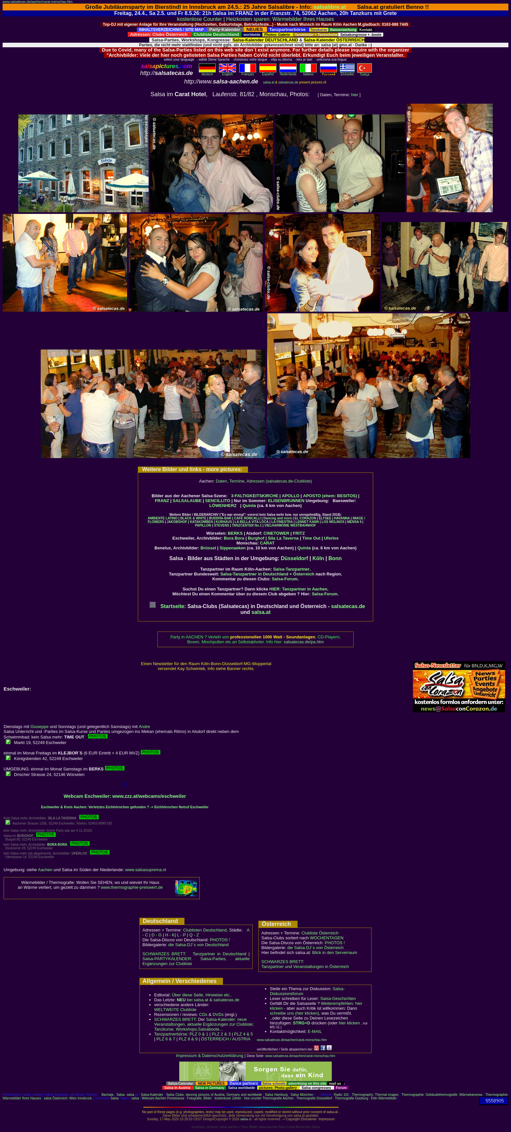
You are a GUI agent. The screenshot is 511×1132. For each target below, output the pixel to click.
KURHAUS (224, 522)
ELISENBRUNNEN (286, 500)
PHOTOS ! (220, 939)
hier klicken (349, 1022)
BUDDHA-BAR (220, 518)
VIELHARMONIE (276, 525)
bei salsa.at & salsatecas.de (208, 999)
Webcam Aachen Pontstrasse (163, 1098)
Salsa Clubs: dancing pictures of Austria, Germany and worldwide (214, 1094)
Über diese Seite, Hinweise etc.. (202, 994)
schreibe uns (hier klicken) (294, 1013)
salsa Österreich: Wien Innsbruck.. (69, 1098)
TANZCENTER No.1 (247, 525)
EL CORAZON (305, 518)
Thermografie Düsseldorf (314, 1098)
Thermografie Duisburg (351, 1098)
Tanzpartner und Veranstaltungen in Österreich (305, 966)
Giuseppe (39, 726)
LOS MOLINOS (333, 522)
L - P (181, 934)
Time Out (311, 538)
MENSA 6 (354, 522)
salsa (130, 1094)
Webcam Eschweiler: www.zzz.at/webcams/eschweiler (125, 796)
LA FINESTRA (282, 522)
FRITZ (299, 533)
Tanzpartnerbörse (170, 1034)
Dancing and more (277, 518)
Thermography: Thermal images (375, 1094)
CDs (203, 1014)
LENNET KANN (307, 522)
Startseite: (167, 606)
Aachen (45, 869)
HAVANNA (342, 518)
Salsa (120, 1094)
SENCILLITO (217, 500)
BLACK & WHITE (193, 518)
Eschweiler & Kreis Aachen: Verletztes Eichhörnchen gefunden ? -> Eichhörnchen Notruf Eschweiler (125, 807)
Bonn (335, 558)
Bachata (107, 1094)
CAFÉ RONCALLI (247, 518)
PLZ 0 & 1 (198, 1034)
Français (247, 72)
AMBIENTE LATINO (162, 518)
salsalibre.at (330, 7)
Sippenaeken (233, 547)
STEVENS (221, 525)
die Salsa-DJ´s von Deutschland (198, 944)
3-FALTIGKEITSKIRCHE (254, 495)
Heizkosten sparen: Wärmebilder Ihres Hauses (280, 19)
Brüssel (208, 547)
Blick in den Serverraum (334, 952)
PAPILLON (203, 525)
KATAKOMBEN (201, 522)
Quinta (249, 505)
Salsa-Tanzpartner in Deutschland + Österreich (267, 574)
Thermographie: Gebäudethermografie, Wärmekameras (442, 1094)
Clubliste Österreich (319, 933)
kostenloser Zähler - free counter (238, 1098)
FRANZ (162, 500)
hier (354, 94)
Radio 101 (341, 1094)
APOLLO (290, 495)
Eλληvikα (347, 72)
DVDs (218, 1014)
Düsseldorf (294, 558)
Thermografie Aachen (278, 1098)
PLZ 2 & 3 (221, 1034)
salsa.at (268, 82)
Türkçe (364, 73)
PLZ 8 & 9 (188, 1038)
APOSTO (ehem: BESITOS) (330, 495)
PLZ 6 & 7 (165, 1038)
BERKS (235, 533)
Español (267, 72)
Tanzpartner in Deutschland (219, 953)
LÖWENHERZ (223, 505)
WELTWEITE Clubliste (175, 1009)
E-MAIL (315, 1031)
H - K (170, 934)
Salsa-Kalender (152, 1094)
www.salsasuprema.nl (145, 869)
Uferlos (331, 538)
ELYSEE (325, 518)
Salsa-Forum (285, 578)
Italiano (308, 72)
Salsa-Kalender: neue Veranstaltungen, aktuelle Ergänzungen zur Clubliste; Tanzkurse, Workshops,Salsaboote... (204, 1024)
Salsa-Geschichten (338, 998)
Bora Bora (234, 538)
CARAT (267, 543)
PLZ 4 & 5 (243, 1034)
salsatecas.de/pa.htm (304, 641)
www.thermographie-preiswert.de (132, 887)
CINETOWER (276, 533)
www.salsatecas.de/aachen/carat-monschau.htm (38, 2)
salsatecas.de (288, 82)
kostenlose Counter (199, 19)
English (227, 72)
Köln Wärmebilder (384, 1098)
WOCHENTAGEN (326, 937)
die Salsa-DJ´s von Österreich (315, 947)
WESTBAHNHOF (303, 525)
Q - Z (194, 934)
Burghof (256, 538)
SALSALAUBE (187, 500)
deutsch (207, 72)
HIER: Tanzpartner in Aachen (299, 589)
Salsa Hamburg (276, 1094)
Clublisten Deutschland (205, 930)
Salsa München (302, 1094)
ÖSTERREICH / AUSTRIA (226, 1038)
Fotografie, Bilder (199, 1098)
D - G (157, 934)
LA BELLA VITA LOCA (252, 522)
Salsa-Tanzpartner (291, 569)
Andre (144, 726)
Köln (318, 558)
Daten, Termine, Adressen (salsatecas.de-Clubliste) (264, 481)
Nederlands (288, 72)
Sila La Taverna (283, 538)
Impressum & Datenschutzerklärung (209, 1055)
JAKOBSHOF (177, 522)
